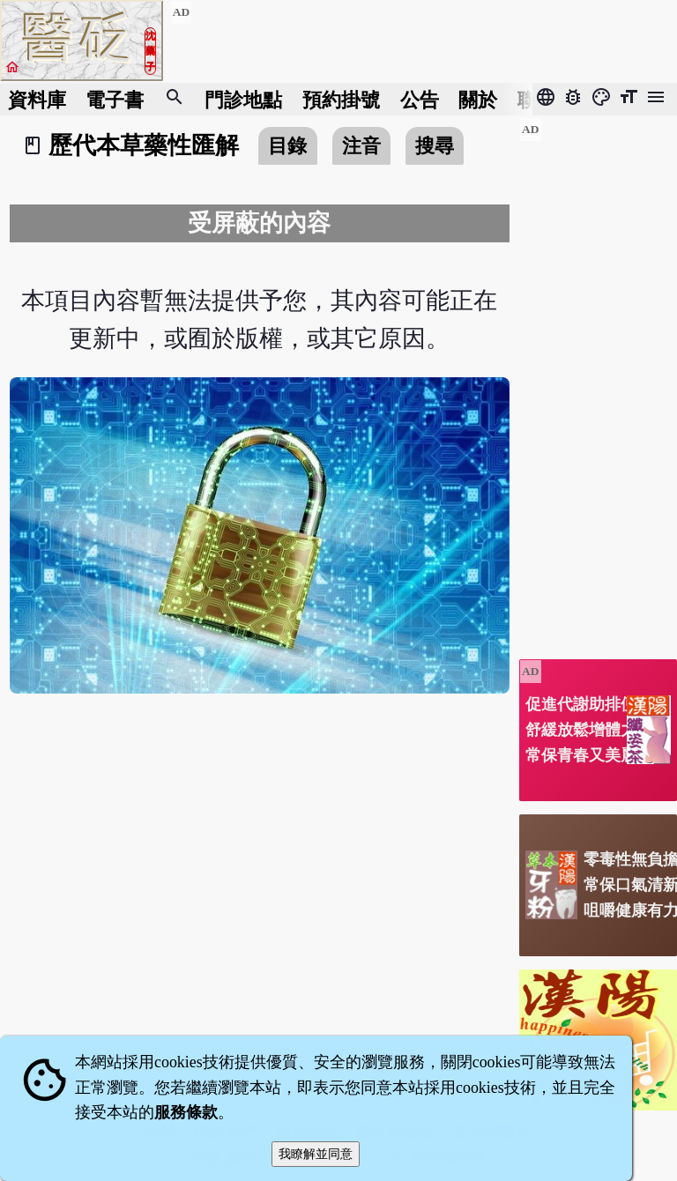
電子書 (115, 99)
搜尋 (434, 146)
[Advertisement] (598, 381)
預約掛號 (341, 99)
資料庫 (37, 99)
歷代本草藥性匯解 (143, 145)
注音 (361, 146)
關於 (477, 99)
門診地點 (243, 99)
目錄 (287, 146)
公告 (419, 99)
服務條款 (186, 1112)
